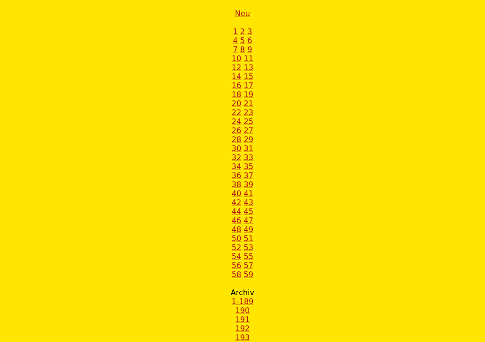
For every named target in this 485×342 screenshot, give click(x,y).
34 (236, 166)
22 (236, 112)
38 (236, 184)
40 (236, 193)
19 (248, 94)
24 (236, 121)
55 (248, 256)
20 (236, 103)
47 (248, 220)
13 (248, 67)
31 (248, 148)
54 (236, 256)
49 (248, 229)
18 (236, 94)
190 (242, 310)
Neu (242, 13)
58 (236, 274)
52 (236, 247)
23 (248, 112)
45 (248, 211)
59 (248, 274)
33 (248, 157)
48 (236, 229)
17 (248, 85)
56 (236, 265)
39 (248, 184)
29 (248, 139)
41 (248, 193)
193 (242, 337)
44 (236, 211)
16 (236, 85)
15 (248, 76)
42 (236, 202)
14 (236, 76)
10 (236, 58)
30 (236, 148)
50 (236, 238)
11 (248, 58)
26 (236, 130)
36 (236, 175)
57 (248, 265)
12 (236, 67)
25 (248, 121)
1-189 (243, 301)
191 (242, 319)
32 (236, 157)
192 (242, 328)
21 (248, 103)
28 (236, 139)
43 (248, 202)
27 (248, 130)
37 (248, 175)
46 (236, 220)
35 (248, 166)
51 (248, 238)
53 (248, 247)
